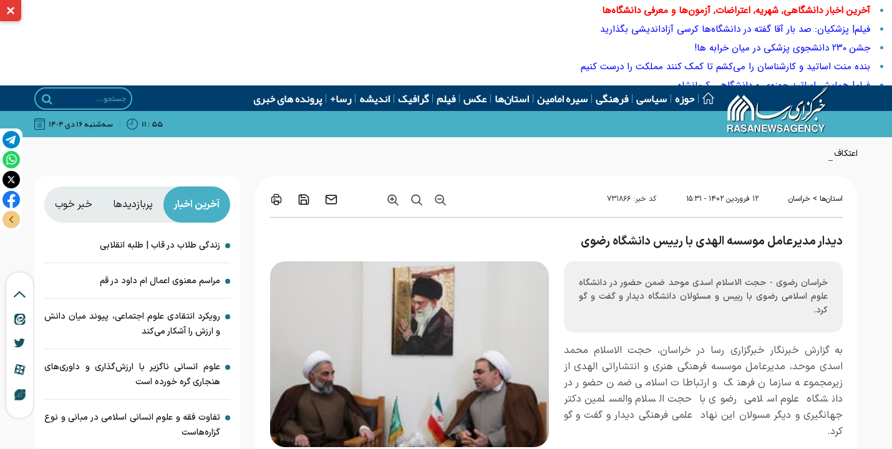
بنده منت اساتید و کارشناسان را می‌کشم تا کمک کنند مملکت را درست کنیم (725, 66)
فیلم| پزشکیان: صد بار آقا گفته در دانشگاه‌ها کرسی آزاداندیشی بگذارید (735, 29)
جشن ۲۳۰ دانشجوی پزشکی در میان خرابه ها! (782, 48)
